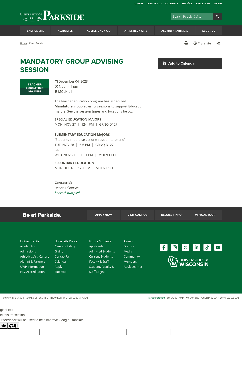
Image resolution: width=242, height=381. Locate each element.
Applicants (96, 246)
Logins (138, 3)
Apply (58, 267)
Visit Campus (138, 215)
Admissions (28, 251)
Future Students (100, 241)
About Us (208, 30)
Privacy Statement (156, 297)
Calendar (171, 3)
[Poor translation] (13, 326)
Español (187, 3)
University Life (29, 241)
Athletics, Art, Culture (34, 256)
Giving (218, 3)
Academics (65, 30)
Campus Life (35, 30)
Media (128, 251)
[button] (202, 43)
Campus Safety (65, 246)
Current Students (101, 256)
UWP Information (32, 267)
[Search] (192, 16)
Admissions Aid (98, 30)
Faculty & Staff (99, 262)
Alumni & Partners (32, 262)
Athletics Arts (135, 30)
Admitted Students (102, 251)
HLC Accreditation (32, 272)
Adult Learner (133, 267)
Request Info (171, 215)
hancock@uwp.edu (68, 193)
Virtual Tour (205, 215)
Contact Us (154, 3)
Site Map (60, 272)
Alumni (128, 241)
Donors (129, 246)
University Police (66, 241)
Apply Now (203, 3)
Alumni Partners (174, 30)
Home (23, 43)
